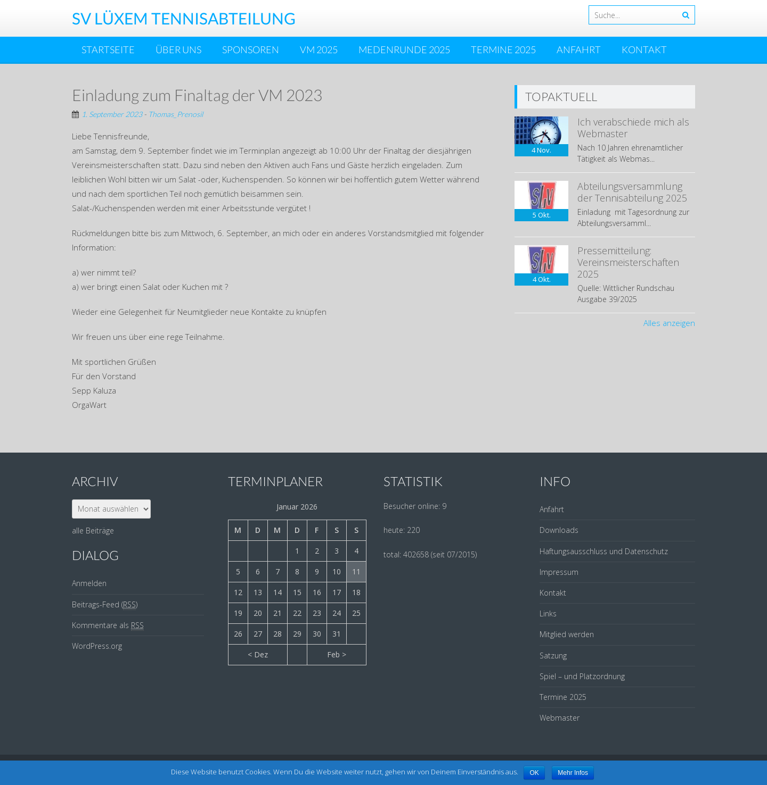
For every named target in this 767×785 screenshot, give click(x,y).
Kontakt (644, 49)
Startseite (108, 49)
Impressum (559, 572)
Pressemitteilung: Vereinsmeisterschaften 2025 (628, 262)
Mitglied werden (567, 634)
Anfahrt (579, 49)
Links (548, 613)
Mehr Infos (573, 772)
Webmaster (560, 718)
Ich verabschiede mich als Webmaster (633, 127)
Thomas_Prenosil (175, 114)
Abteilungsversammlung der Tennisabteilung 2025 (632, 192)
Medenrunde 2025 (404, 49)
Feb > (336, 654)
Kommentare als (108, 625)
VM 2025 (319, 49)
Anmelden (89, 583)
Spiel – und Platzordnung (582, 676)
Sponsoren (250, 49)
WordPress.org (97, 646)
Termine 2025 (503, 49)
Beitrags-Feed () (104, 604)
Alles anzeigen (669, 323)
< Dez (258, 654)
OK (533, 772)
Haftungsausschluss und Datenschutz (604, 551)
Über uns (178, 49)
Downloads (559, 530)
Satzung (553, 655)
